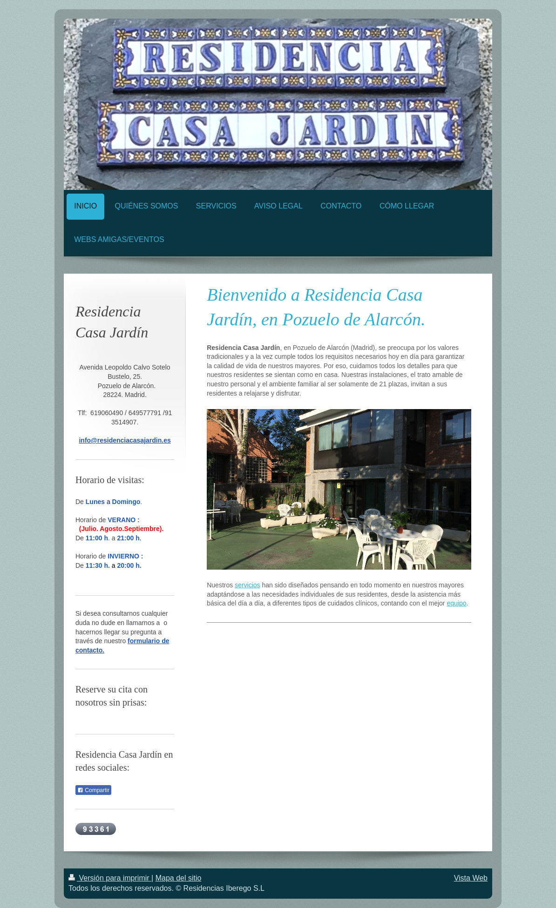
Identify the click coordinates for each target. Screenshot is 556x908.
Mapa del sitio (179, 878)
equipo (456, 603)
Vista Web (471, 878)
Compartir (93, 790)
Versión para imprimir (109, 878)
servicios (247, 585)
